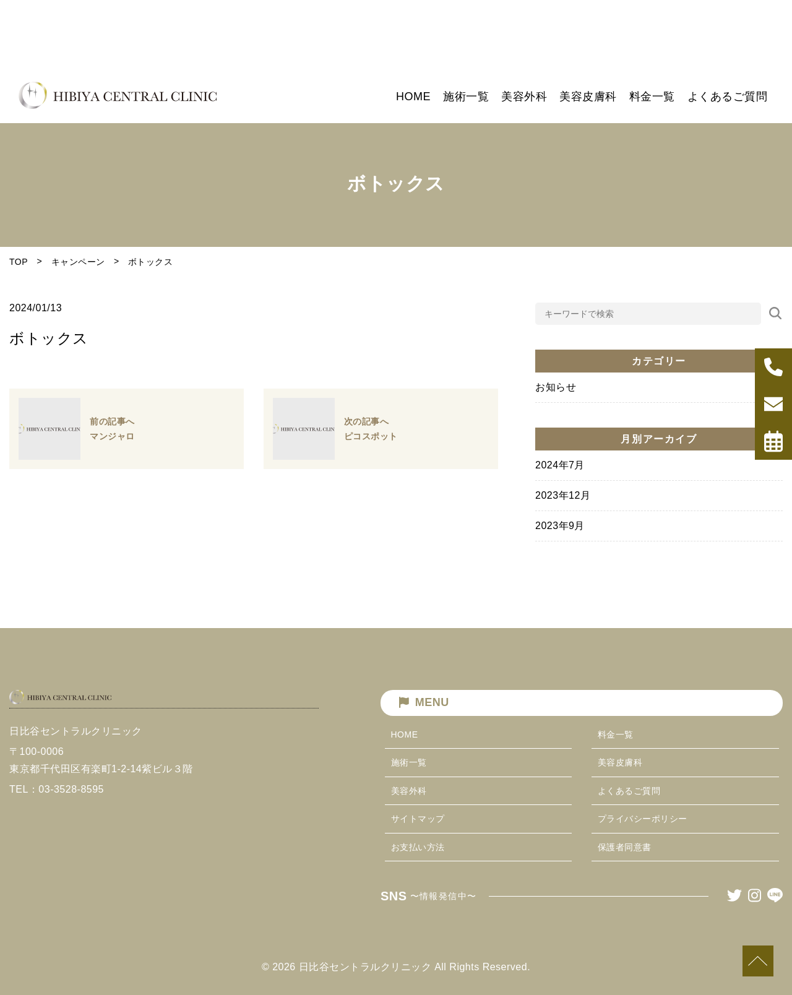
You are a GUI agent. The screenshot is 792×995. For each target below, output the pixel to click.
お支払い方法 (418, 847)
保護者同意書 (625, 847)
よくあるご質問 (629, 791)
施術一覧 (409, 762)
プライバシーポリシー (642, 819)
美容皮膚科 (620, 762)
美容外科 (409, 791)
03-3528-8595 (71, 830)
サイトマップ (418, 819)
